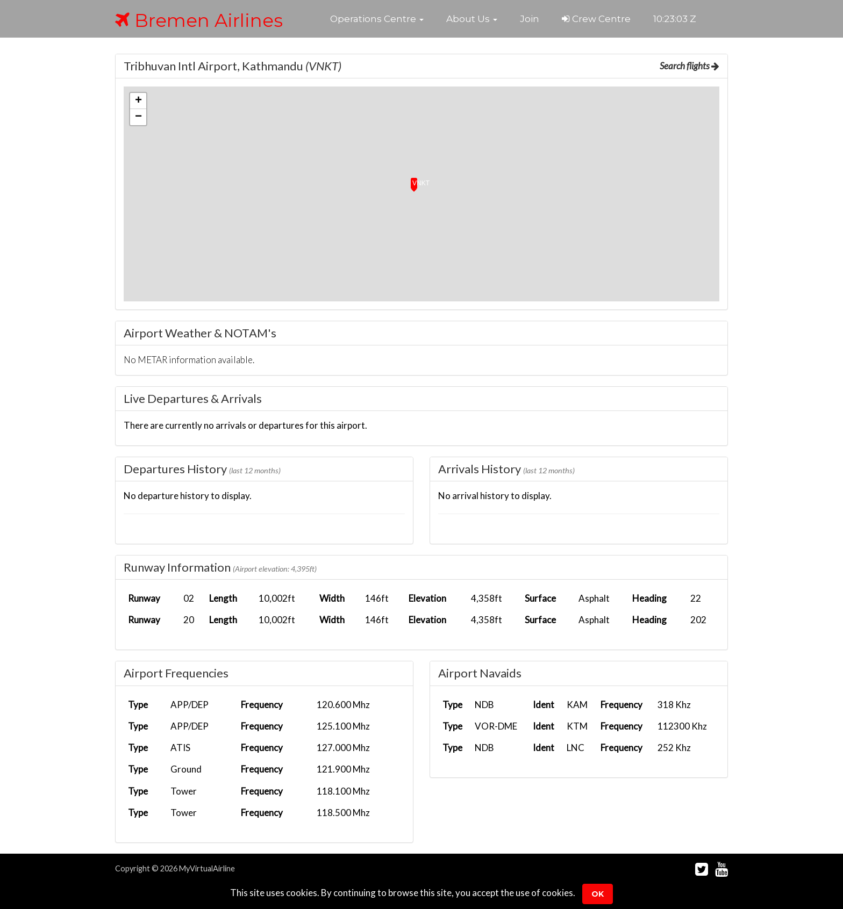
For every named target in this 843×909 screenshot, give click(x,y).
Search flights (689, 65)
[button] (377, 18)
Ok (597, 894)
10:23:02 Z (674, 18)
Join (529, 18)
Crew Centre (596, 18)
